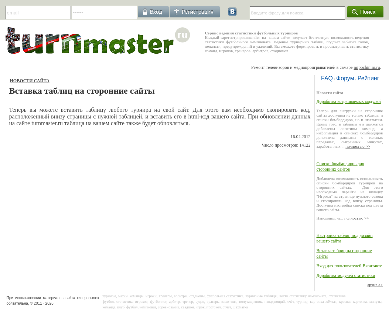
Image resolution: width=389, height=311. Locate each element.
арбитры (180, 296)
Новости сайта (30, 80)
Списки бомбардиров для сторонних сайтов (340, 166)
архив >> (375, 284)
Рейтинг (368, 78)
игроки (151, 296)
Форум (345, 78)
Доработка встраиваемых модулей (349, 101)
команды (136, 296)
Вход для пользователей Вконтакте (349, 265)
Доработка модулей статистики (346, 275)
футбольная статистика (225, 296)
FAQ (327, 78)
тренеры (165, 296)
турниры (109, 296)
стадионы (197, 296)
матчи (122, 296)
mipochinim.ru (367, 67)
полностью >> (357, 146)
